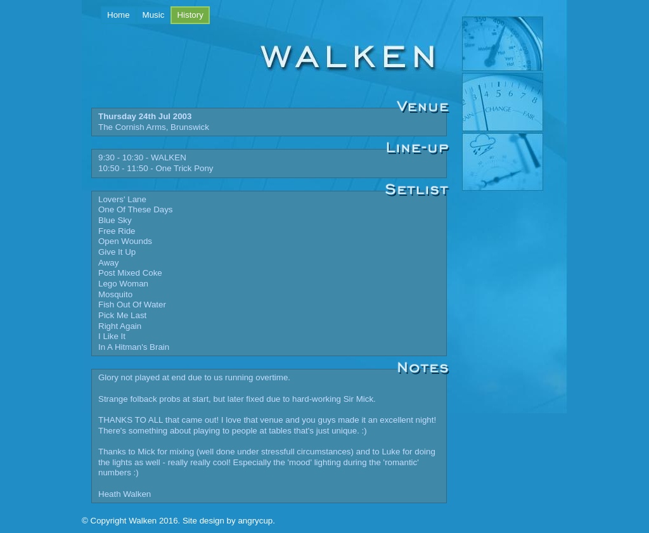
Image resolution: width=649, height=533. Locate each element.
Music (154, 15)
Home (118, 15)
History (193, 14)
